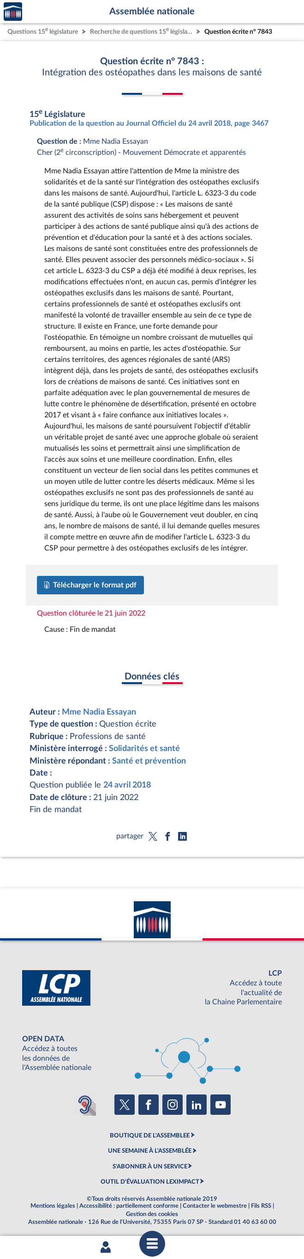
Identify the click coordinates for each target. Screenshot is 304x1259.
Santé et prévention (149, 761)
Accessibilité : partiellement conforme (129, 1206)
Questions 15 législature (42, 30)
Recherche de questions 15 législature (142, 30)
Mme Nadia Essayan (99, 712)
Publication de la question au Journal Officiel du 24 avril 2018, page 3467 (149, 123)
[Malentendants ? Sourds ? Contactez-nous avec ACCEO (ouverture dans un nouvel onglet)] (85, 1105)
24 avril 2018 (127, 785)
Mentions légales (52, 1206)
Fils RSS (261, 1206)
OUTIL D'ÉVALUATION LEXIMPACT (150, 1182)
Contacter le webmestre (215, 1206)
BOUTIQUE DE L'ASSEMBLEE (150, 1135)
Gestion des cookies (152, 1214)
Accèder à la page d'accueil (13, 12)
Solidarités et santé (144, 748)
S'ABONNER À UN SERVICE (150, 1166)
